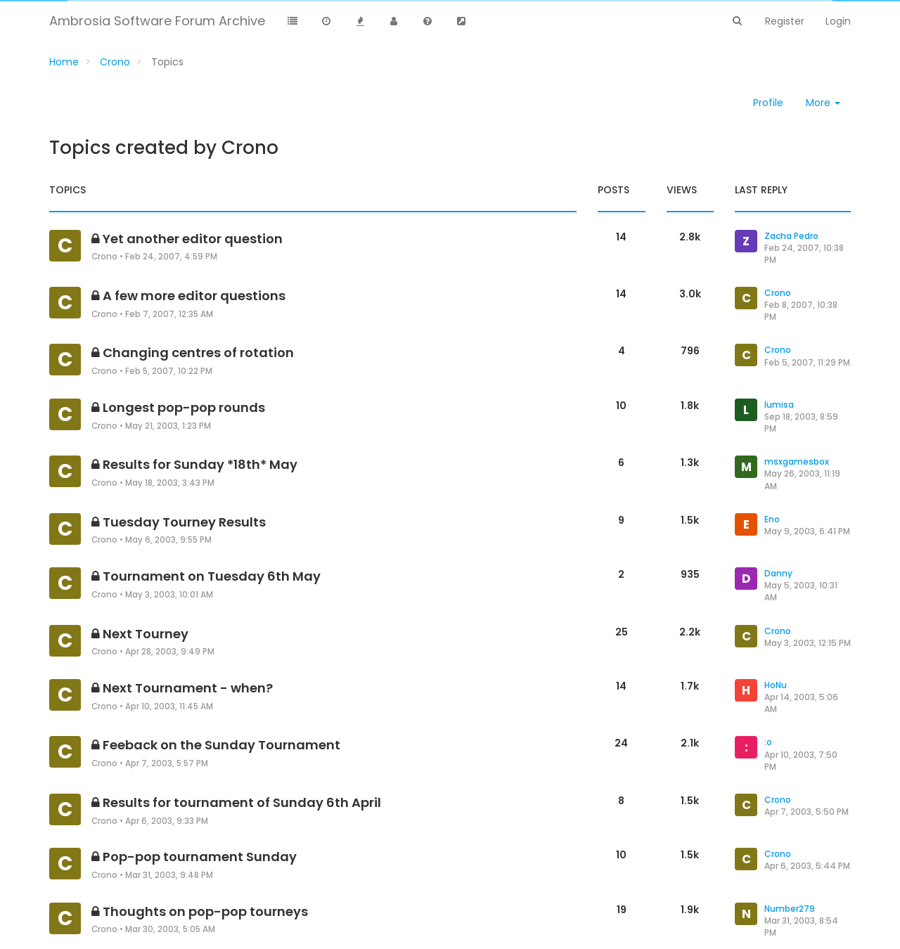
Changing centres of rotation (198, 352)
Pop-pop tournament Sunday (200, 856)
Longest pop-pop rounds (184, 407)
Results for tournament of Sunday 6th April (242, 802)
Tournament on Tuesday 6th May (212, 576)
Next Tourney (145, 634)
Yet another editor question (193, 238)
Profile (768, 103)
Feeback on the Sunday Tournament (221, 745)
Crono (104, 256)
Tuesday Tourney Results (184, 522)
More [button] (823, 103)
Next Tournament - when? (188, 688)
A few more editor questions (194, 295)
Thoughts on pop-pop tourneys (205, 911)
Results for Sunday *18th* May (200, 464)
